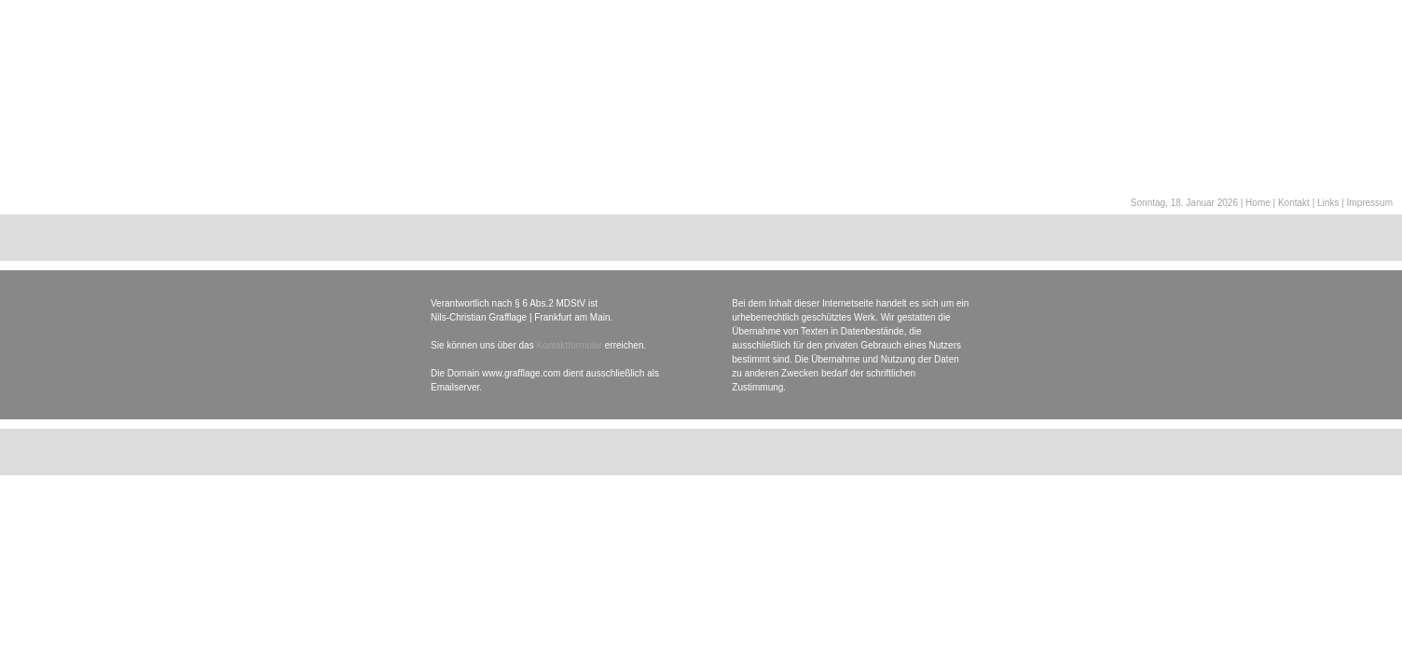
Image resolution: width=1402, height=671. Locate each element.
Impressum (1370, 203)
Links (1328, 203)
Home (1258, 203)
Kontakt (1294, 203)
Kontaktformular (569, 345)
